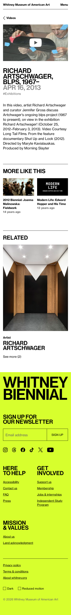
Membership (45, 488)
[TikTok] (31, 449)
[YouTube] (50, 449)
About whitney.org (15, 577)
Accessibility (11, 482)
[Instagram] (5, 449)
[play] (35, 42)
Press (7, 500)
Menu (64, 4)
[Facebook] (22, 449)
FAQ (6, 494)
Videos (11, 18)
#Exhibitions (12, 93)
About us (9, 536)
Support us (44, 482)
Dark (8, 588)
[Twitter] (40, 449)
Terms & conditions (15, 571)
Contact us (10, 488)
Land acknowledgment (18, 542)
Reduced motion (31, 588)
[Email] (25, 435)
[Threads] (14, 449)
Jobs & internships (49, 494)
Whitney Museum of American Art (26, 4)
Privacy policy (12, 565)
